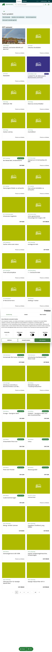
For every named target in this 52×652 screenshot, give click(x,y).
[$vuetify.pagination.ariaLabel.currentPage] (16, 592)
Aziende (25, 1)
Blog (49, 1)
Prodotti (19, 1)
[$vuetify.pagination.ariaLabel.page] (20, 592)
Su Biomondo (44, 1)
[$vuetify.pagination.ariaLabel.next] (39, 592)
